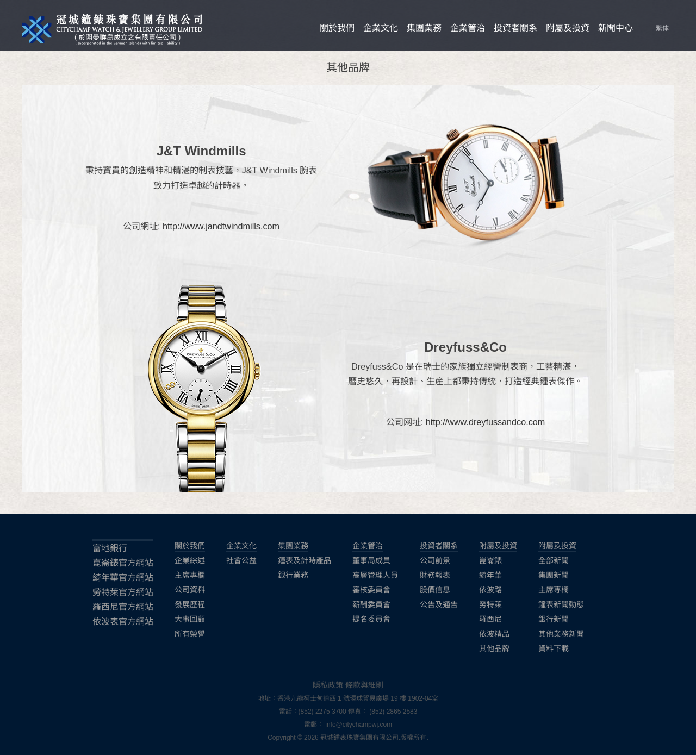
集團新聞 (553, 575)
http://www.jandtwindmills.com (221, 226)
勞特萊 (490, 604)
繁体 (662, 28)
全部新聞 (553, 560)
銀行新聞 (553, 619)
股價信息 (435, 589)
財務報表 (435, 575)
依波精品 (494, 633)
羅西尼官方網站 (122, 607)
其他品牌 (494, 648)
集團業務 (424, 28)
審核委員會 (371, 589)
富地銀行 (109, 548)
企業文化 (380, 28)
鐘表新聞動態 (561, 604)
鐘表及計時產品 (304, 560)
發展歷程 (190, 604)
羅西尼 (490, 619)
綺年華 (490, 575)
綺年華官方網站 (122, 577)
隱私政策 (328, 685)
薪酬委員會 (371, 604)
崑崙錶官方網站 (122, 562)
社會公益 (241, 560)
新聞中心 (615, 28)
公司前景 (435, 560)
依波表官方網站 (122, 621)
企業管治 (467, 28)
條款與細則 (364, 685)
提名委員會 (371, 619)
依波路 (490, 589)
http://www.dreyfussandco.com (485, 422)
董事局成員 (371, 560)
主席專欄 (190, 575)
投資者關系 (515, 28)
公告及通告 (439, 604)
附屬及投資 (567, 28)
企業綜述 (190, 560)
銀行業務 (293, 575)
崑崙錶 (490, 560)
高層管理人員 (375, 575)
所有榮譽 (190, 633)
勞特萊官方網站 (122, 592)
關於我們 (337, 28)
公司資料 (190, 589)
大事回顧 (190, 619)
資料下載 (553, 648)
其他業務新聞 (561, 633)
